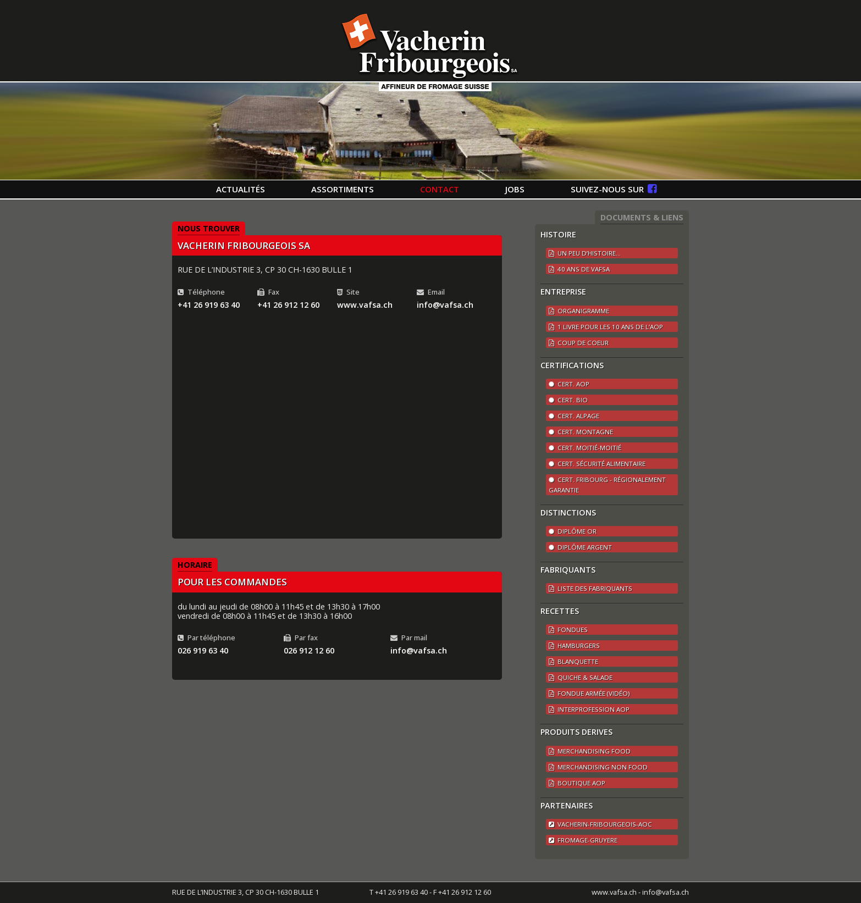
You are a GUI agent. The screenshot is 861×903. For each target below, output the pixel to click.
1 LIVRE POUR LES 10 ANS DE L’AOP (606, 327)
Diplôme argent (580, 547)
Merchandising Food (590, 751)
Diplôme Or (573, 531)
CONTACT (439, 189)
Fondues (568, 629)
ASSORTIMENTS (342, 189)
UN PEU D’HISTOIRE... (585, 253)
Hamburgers (574, 645)
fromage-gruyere (583, 840)
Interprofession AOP (589, 709)
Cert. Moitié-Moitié (585, 448)
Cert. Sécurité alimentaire (597, 463)
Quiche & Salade (580, 677)
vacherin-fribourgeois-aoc (600, 824)
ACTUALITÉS (240, 189)
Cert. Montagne (581, 432)
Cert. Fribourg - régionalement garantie (607, 484)
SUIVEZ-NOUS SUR (613, 189)
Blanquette (573, 661)
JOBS (515, 189)
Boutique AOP (577, 783)
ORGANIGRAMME (579, 311)
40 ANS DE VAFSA (579, 269)
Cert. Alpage (574, 416)
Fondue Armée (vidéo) (589, 693)
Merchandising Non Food (598, 767)
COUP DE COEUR (579, 343)
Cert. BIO (568, 400)
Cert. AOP (569, 384)
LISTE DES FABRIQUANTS (590, 588)
